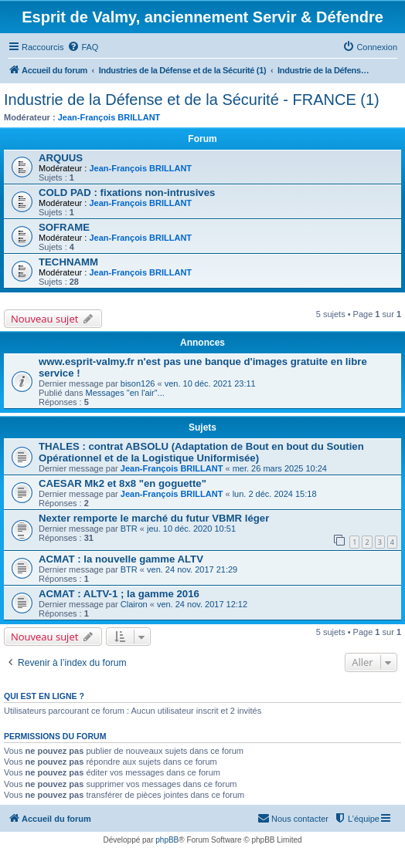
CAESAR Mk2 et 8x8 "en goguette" (122, 483)
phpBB (167, 840)
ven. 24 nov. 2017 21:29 (192, 569)
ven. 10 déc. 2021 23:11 (210, 383)
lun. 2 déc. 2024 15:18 (275, 493)
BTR (129, 528)
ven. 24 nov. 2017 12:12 (202, 604)
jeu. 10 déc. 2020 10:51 (191, 528)
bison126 (138, 383)
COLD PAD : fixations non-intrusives (127, 192)
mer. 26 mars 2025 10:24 (280, 468)
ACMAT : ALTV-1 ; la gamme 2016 (119, 594)
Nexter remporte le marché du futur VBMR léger (154, 518)
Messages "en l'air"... (125, 392)
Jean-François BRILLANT (109, 117)
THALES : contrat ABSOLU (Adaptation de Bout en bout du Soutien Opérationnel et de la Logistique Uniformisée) (201, 452)
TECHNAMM (68, 262)
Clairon (134, 604)
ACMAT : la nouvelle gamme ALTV (121, 559)
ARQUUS (61, 158)
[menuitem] (82, 47)
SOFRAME (64, 227)
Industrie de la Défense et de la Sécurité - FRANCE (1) (191, 99)
